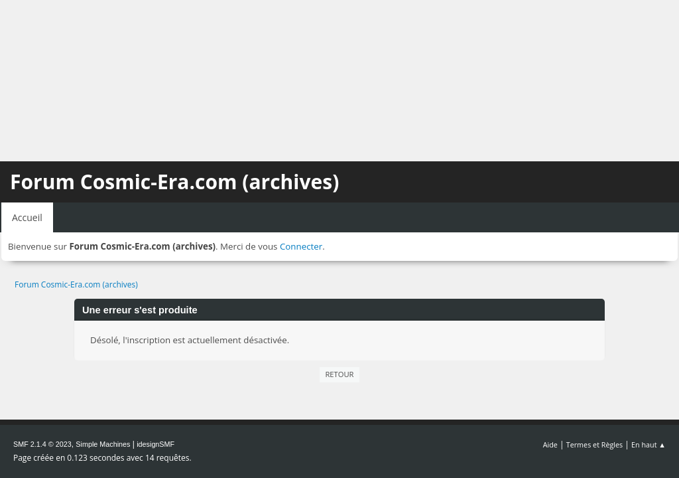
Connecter (301, 246)
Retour (339, 374)
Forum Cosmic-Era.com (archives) (174, 181)
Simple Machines (103, 444)
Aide (550, 444)
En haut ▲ (648, 444)
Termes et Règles (594, 444)
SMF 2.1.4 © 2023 (42, 444)
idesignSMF (155, 444)
